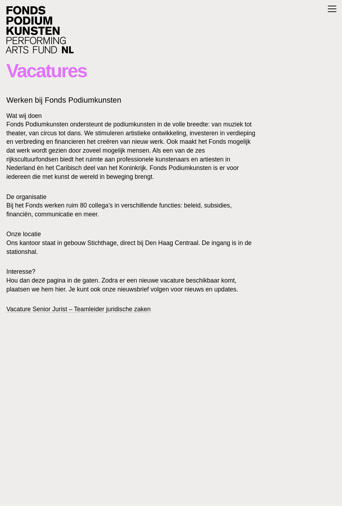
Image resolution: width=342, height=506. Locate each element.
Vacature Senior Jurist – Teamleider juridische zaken (78, 309)
